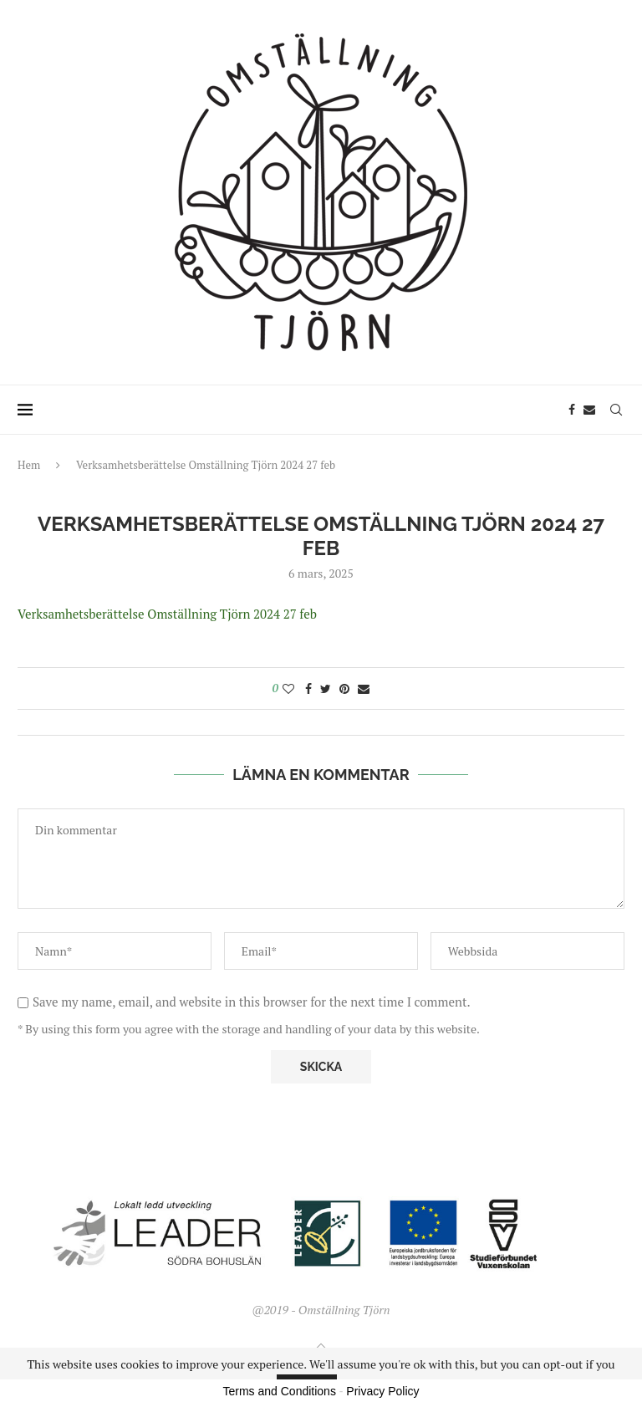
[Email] (589, 409)
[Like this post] (288, 688)
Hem (29, 464)
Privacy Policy (382, 1391)
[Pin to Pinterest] (344, 688)
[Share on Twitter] (325, 688)
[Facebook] (571, 409)
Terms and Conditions (279, 1391)
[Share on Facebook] (308, 688)
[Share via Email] (363, 688)
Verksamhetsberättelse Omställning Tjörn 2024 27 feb (167, 613)
